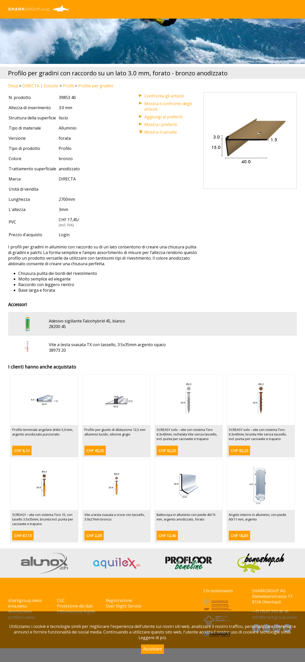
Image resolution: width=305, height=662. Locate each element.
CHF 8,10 (21, 450)
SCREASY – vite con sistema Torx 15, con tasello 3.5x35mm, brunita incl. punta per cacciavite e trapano (42, 519)
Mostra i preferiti (160, 124)
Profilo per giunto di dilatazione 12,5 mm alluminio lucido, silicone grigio (114, 431)
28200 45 (57, 326)
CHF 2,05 (94, 535)
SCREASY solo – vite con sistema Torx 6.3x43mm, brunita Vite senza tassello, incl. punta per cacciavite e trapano (258, 434)
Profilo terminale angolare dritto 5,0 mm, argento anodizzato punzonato (42, 431)
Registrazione (119, 600)
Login (64, 234)
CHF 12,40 (167, 535)
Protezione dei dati (75, 606)
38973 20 (57, 350)
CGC (61, 600)
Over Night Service (123, 606)
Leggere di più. (153, 637)
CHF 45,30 (95, 450)
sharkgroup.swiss (25, 600)
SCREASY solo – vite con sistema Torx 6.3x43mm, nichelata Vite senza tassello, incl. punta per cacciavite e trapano (187, 434)
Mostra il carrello (160, 132)
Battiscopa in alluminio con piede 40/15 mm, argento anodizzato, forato (186, 517)
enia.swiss (17, 606)
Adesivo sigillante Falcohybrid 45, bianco (87, 321)
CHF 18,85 (239, 535)
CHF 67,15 (23, 535)
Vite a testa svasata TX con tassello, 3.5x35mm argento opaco (107, 344)
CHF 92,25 (167, 450)
